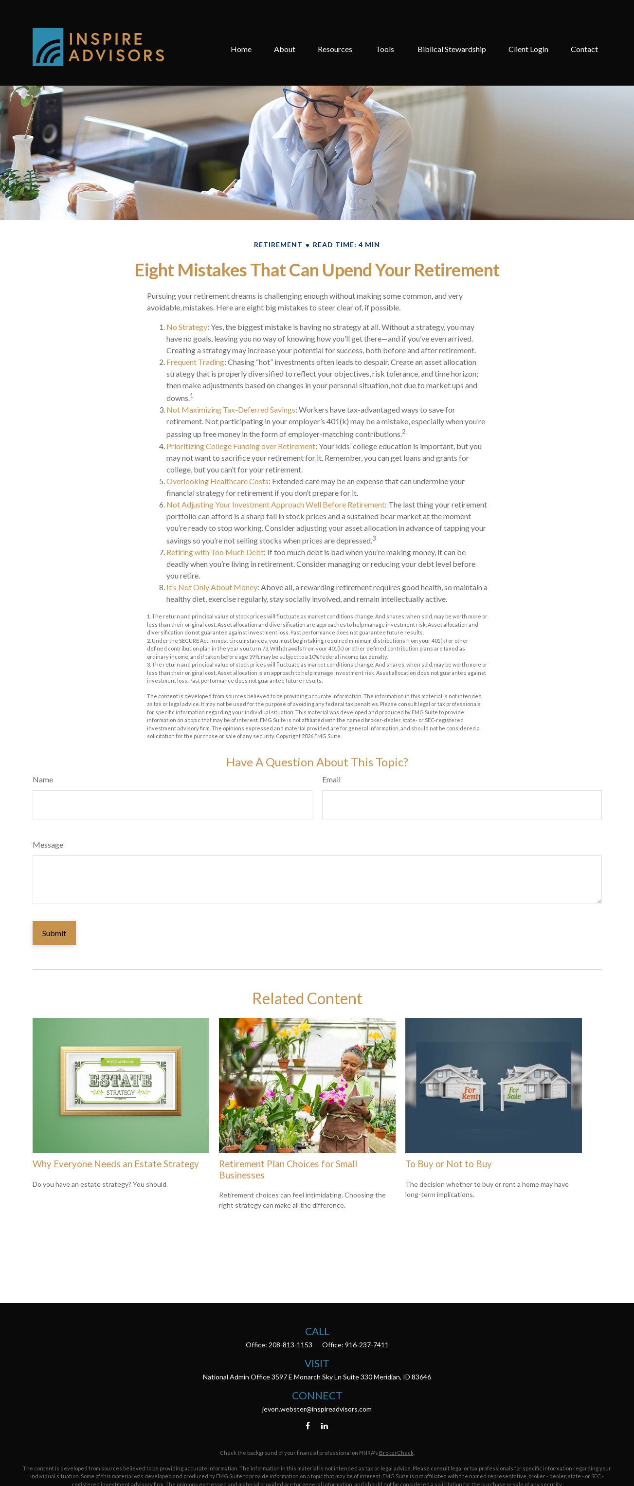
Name (43, 779)
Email (331, 779)
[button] (241, 26)
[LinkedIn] (324, 1425)
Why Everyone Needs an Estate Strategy (116, 1164)
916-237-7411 (367, 1345)
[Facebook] (307, 1425)
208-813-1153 (290, 1345)
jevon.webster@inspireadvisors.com (317, 1409)
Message (48, 844)
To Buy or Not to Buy (448, 1164)
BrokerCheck (396, 1453)
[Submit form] (54, 933)
